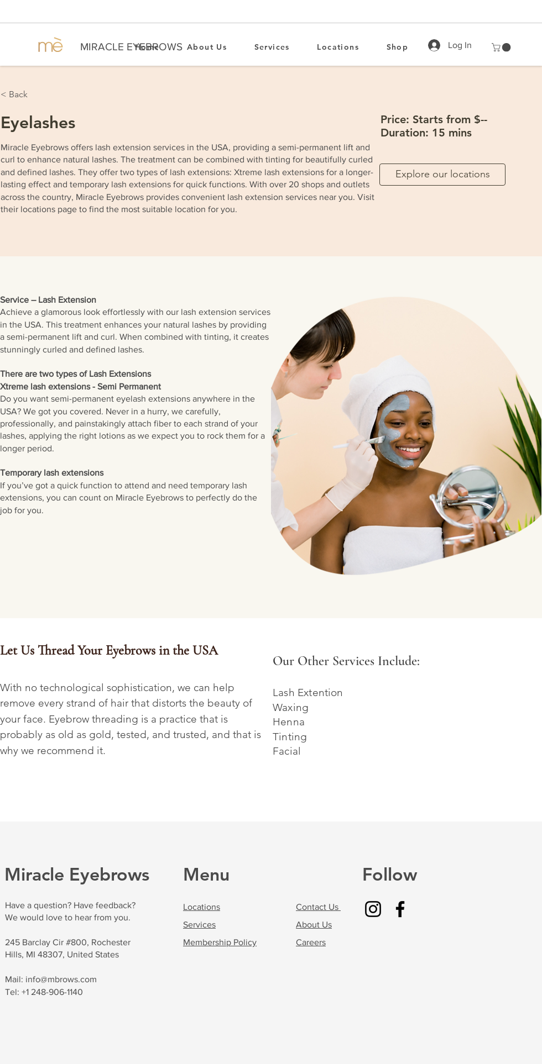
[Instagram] (373, 909)
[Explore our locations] (442, 175)
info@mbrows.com (61, 979)
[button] (502, 47)
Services (199, 924)
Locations (201, 907)
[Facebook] (400, 909)
